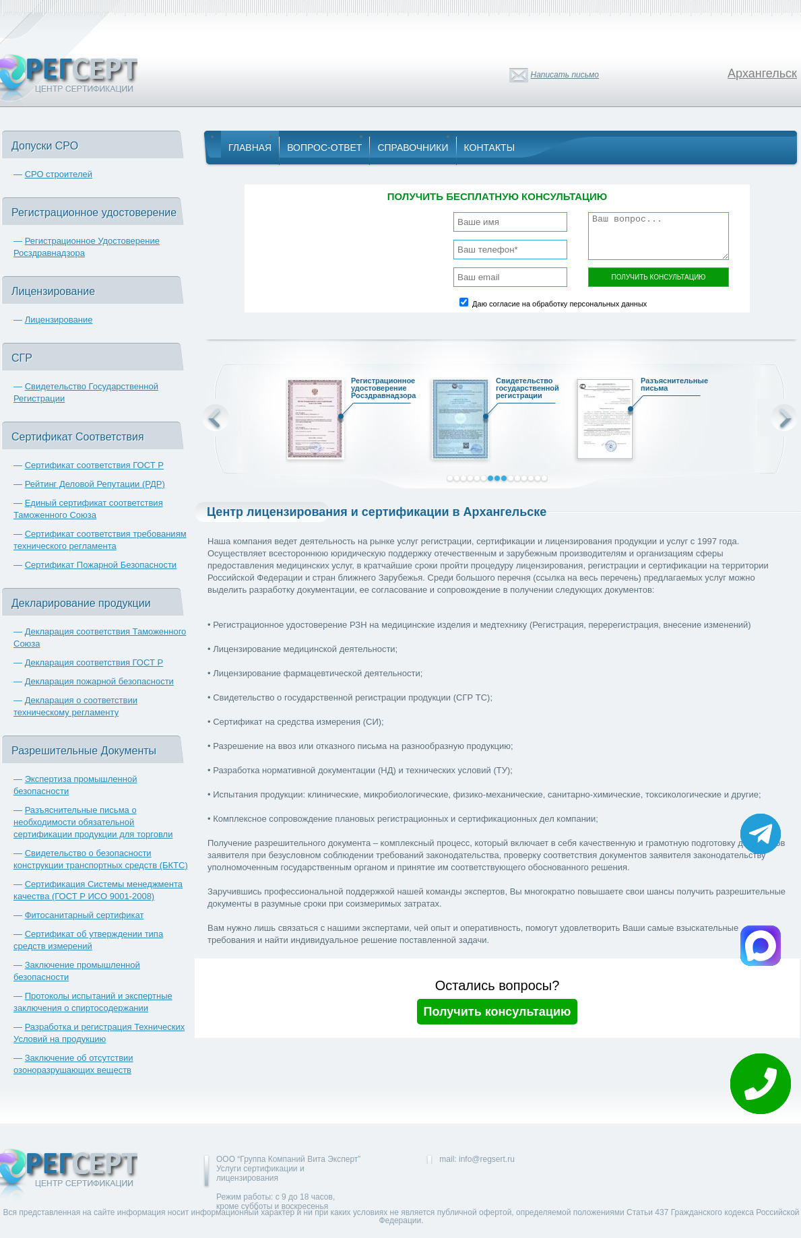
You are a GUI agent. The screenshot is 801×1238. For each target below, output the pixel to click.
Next (784, 417)
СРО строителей (58, 174)
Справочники (412, 147)
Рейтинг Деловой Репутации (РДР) (95, 484)
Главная (249, 147)
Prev (215, 417)
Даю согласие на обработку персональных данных (559, 304)
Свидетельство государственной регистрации (523, 390)
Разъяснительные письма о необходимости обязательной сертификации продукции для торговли (92, 822)
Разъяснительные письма (668, 386)
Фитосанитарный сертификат (84, 915)
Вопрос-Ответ (324, 147)
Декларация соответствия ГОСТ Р (94, 662)
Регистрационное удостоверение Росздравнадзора (378, 390)
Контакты (489, 147)
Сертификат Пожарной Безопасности (101, 565)
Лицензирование (59, 320)
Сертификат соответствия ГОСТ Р (94, 465)
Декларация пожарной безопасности (99, 681)
